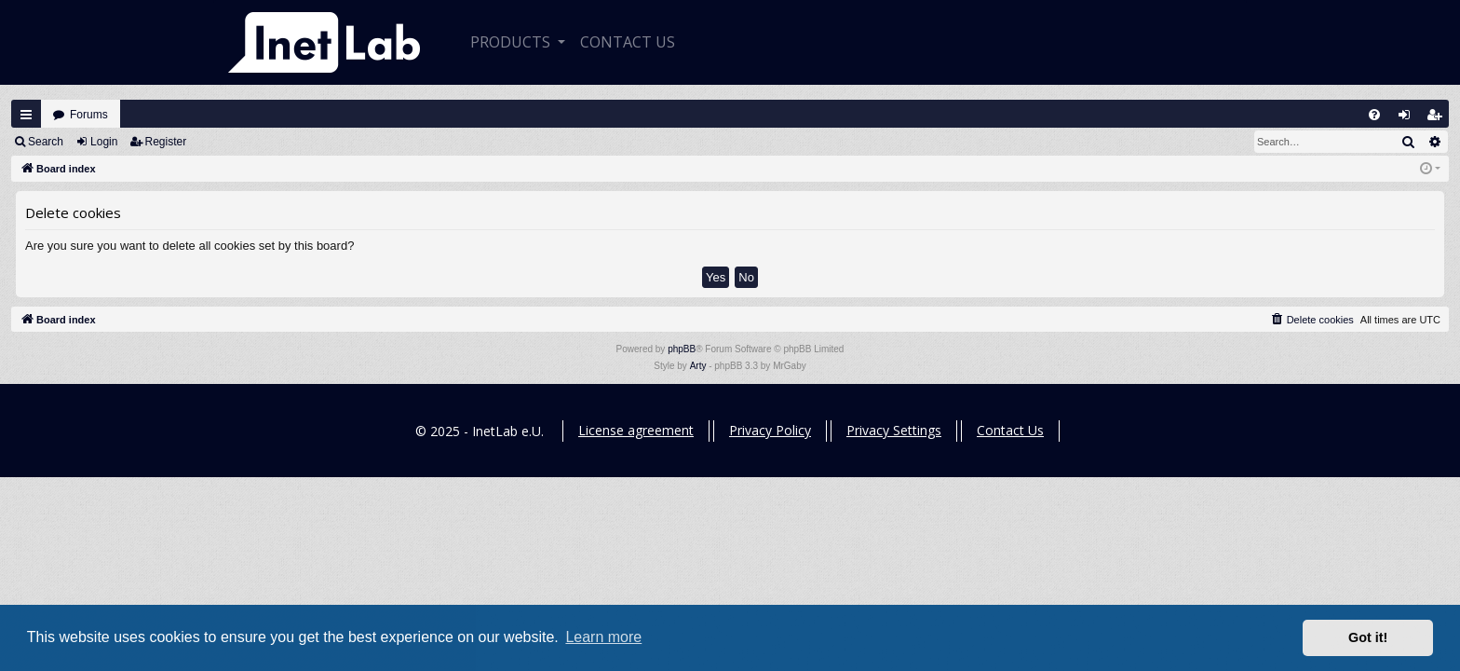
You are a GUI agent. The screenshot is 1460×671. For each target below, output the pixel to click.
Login (103, 141)
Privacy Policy (770, 430)
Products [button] (512, 42)
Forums (89, 114)
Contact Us (1010, 430)
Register (166, 141)
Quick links (26, 115)
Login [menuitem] (1409, 119)
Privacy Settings (893, 430)
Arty (698, 366)
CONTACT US (627, 42)
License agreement (636, 430)
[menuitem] (1374, 115)
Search (45, 141)
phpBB (682, 349)
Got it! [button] (1367, 637)
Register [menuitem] (1438, 119)
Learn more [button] (603, 637)
